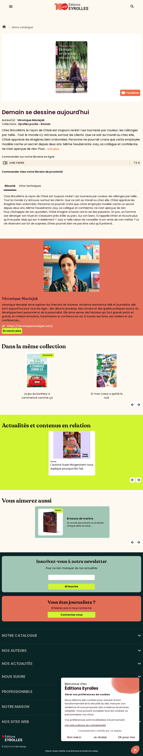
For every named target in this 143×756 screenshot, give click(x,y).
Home (4, 27)
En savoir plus (12, 331)
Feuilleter (130, 93)
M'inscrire (71, 586)
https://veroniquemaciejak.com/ (27, 326)
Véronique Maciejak (31, 120)
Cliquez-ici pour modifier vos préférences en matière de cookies (71, 751)
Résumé (10, 186)
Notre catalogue (22, 27)
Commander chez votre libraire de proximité (32, 172)
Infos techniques (30, 186)
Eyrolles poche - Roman (34, 124)
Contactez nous (72, 615)
